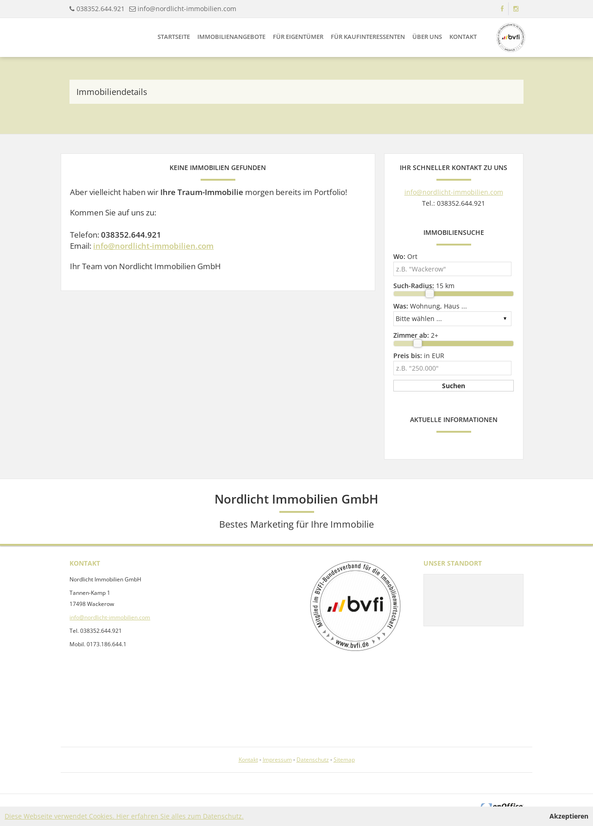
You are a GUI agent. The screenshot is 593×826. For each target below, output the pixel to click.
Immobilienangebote (231, 36)
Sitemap (344, 759)
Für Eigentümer (298, 36)
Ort (405, 256)
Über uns (427, 36)
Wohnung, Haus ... (430, 306)
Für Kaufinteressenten (368, 36)
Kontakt (463, 36)
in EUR (418, 355)
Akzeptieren (568, 816)
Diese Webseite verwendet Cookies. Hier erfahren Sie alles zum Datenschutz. (124, 816)
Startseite (174, 36)
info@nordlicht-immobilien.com (187, 8)
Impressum (277, 759)
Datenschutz (312, 759)
